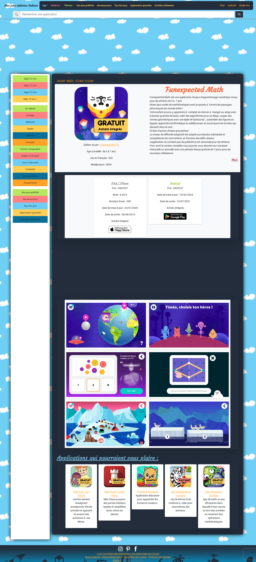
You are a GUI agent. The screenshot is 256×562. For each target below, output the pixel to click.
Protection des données (159, 557)
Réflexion (30, 121)
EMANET (117, 560)
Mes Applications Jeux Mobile (128, 553)
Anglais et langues (30, 155)
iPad (222, 5)
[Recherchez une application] (127, 14)
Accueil (61, 80)
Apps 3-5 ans (30, 85)
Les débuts (30, 108)
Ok (239, 14)
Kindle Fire (244, 5)
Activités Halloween (164, 5)
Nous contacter (92, 557)
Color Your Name (105, 553)
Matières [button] (55, 5)
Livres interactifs (30, 162)
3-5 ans (79, 80)
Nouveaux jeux (104, 5)
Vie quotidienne (30, 176)
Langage (30, 115)
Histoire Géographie (30, 148)
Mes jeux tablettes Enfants (21, 5)
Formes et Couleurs (147, 491)
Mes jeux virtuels (151, 553)
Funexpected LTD (109, 144)
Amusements (30, 182)
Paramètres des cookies (135, 557)
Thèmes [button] (68, 5)
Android (232, 5)
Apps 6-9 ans (30, 92)
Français (30, 142)
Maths (30, 128)
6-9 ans (89, 80)
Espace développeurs (112, 557)
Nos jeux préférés (85, 5)
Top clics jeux (120, 5)
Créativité (30, 169)
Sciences (30, 135)
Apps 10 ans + (30, 98)
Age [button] (44, 5)
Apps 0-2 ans (30, 78)
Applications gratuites (141, 5)
